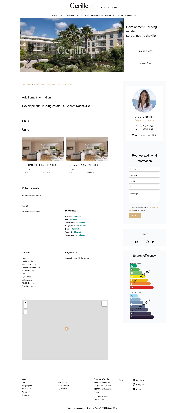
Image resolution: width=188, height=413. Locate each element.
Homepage (26, 84)
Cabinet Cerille (101, 379)
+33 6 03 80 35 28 (146, 129)
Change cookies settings (77, 408)
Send (134, 216)
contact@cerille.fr (101, 399)
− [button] (25, 306)
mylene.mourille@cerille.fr (146, 135)
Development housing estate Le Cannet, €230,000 (53, 84)
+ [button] (25, 303)
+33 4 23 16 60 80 (111, 7)
